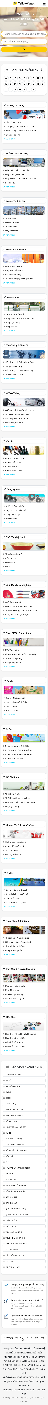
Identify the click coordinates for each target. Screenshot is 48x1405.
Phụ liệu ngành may (14, 994)
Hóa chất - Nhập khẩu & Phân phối (20, 1034)
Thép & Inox (13, 297)
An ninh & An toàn (14, 1074)
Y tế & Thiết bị (11, 1220)
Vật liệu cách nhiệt (13, 274)
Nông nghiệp (11, 1197)
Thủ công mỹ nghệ (15, 537)
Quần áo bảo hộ (13, 134)
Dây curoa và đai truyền (16, 510)
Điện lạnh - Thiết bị (13, 266)
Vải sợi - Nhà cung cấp (15, 998)
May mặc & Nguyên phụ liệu (20, 969)
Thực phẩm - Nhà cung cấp (17, 937)
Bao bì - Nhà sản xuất (15, 698)
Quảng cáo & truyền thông (20, 825)
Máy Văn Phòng (12, 650)
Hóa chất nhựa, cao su (15, 1046)
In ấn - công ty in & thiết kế (17, 746)
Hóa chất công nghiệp (15, 1038)
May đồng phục (12, 990)
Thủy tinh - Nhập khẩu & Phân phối (21, 610)
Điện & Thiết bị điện (16, 201)
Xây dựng (10, 1261)
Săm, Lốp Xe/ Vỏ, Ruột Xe (16, 418)
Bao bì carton (12, 710)
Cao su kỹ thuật (12, 466)
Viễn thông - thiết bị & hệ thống (19, 362)
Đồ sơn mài (10, 562)
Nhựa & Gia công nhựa (16, 1185)
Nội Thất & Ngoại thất (15, 1191)
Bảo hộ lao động (15, 105)
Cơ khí (8, 1098)
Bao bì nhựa (11, 706)
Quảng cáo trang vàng (27, 1300)
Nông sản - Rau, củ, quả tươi (18, 942)
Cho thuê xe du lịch (14, 898)
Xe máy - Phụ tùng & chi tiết (17, 414)
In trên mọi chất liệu (14, 758)
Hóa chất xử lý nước (14, 1042)
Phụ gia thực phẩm (13, 950)
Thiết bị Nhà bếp (12, 794)
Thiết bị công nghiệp (15, 506)
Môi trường (11, 1179)
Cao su (9, 441)
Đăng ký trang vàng (27, 1284)
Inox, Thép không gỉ (15, 314)
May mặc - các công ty (15, 986)
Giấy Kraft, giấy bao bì (15, 174)
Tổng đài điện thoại (14, 366)
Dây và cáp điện (12, 222)
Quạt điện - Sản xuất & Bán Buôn (20, 802)
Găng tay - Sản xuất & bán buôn (20, 126)
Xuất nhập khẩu (13, 1267)
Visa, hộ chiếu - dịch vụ (16, 902)
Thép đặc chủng (13, 322)
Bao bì (10, 681)
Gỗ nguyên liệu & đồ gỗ (16, 1150)
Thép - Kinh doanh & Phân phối (20, 318)
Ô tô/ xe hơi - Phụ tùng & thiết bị (19, 410)
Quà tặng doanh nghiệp (18, 585)
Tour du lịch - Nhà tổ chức (17, 894)
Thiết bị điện (10, 218)
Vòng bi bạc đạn (13, 514)
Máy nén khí (11, 518)
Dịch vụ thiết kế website (27, 1315)
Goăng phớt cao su (13, 470)
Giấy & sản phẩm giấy (17, 153)
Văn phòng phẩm (13, 662)
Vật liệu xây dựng (13, 1249)
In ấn (9, 729)
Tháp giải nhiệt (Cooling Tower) (19, 278)
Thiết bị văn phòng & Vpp (18, 633)
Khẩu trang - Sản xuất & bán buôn (21, 130)
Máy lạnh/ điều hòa (14, 270)
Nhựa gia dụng (12, 806)
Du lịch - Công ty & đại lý (17, 890)
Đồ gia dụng (12, 777)
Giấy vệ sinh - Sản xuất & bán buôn (20, 178)
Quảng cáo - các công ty (16, 842)
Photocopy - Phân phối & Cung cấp (20, 654)
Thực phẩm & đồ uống (17, 921)
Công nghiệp (13, 489)
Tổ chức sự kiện (12, 850)
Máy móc (9, 1174)
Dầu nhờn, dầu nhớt (14, 422)
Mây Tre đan (10, 558)
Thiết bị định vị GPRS (14, 374)
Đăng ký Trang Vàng (14, 1337)
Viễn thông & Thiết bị (17, 345)
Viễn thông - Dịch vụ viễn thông (19, 370)
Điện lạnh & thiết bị (16, 249)
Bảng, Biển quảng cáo (15, 846)
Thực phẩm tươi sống (15, 946)
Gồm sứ (8, 566)
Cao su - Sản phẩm (13, 462)
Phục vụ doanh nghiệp (16, 1127)
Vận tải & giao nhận (14, 1139)
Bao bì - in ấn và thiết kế (16, 702)
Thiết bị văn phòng (13, 658)
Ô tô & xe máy (13, 393)
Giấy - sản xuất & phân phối (17, 170)
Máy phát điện (11, 230)
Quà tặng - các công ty (15, 602)
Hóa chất (10, 1017)
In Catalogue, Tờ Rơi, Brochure (19, 750)
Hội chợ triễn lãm (13, 854)
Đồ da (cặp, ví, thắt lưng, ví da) (18, 606)
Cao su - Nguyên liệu (14, 458)
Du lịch (10, 873)
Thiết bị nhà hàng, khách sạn (18, 798)
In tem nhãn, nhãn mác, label (18, 754)
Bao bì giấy (10, 182)
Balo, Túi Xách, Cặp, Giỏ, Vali (17, 614)
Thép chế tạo (12, 326)
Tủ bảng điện (11, 226)
